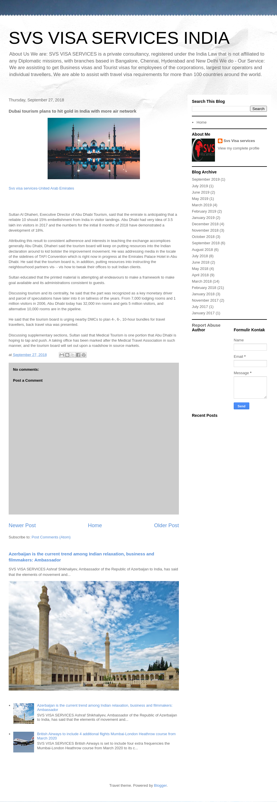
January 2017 (203, 313)
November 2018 (205, 230)
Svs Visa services (239, 141)
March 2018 (202, 281)
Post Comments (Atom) (51, 537)
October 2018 (203, 236)
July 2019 (200, 186)
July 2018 (200, 256)
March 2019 (202, 205)
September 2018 (206, 243)
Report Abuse (206, 325)
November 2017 (205, 300)
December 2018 (205, 224)
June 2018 (200, 262)
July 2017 (200, 306)
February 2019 (204, 211)
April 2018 (200, 275)
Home (95, 525)
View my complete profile (238, 148)
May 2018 (200, 268)
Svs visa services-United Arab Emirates (41, 188)
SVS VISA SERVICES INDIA (119, 38)
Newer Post (22, 525)
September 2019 (206, 179)
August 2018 (202, 249)
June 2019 (200, 192)
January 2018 (203, 294)
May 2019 (200, 198)
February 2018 (204, 287)
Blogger (160, 785)
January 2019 (203, 217)
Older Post (166, 525)
